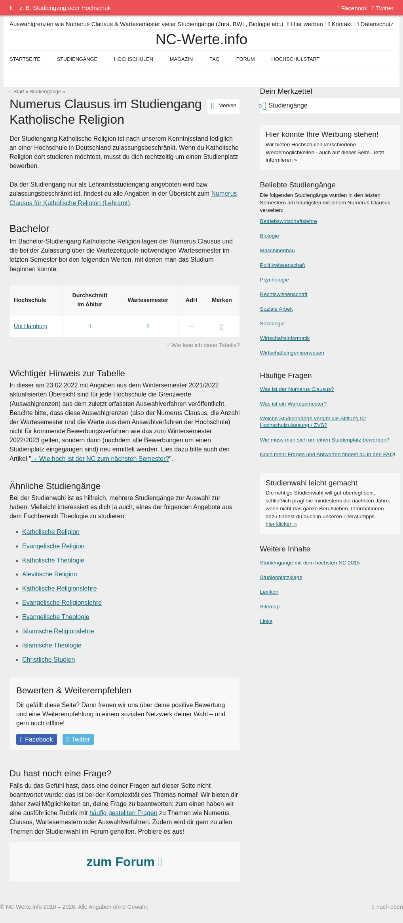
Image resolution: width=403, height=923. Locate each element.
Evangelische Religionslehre (62, 602)
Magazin (181, 59)
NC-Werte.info (201, 39)
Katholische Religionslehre (59, 588)
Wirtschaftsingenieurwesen (292, 353)
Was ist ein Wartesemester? (293, 404)
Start (18, 91)
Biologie (269, 236)
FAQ (214, 59)
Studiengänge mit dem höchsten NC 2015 (309, 563)
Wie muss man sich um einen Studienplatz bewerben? (324, 440)
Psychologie (274, 280)
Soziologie (272, 324)
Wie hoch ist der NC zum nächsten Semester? (104, 458)
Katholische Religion (51, 532)
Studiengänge (45, 91)
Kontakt (340, 24)
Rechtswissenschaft (283, 294)
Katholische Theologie (53, 560)
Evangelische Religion (53, 546)
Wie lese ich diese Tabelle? (205, 345)
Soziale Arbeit (276, 309)
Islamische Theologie (52, 645)
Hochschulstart (296, 59)
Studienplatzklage (281, 577)
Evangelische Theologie (55, 616)
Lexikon (269, 592)
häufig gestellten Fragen (123, 813)
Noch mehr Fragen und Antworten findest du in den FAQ (327, 454)
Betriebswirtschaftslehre (288, 221)
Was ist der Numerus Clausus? (297, 389)
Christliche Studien (48, 659)
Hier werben (305, 24)
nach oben (389, 907)
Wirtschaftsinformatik (285, 338)
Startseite (25, 59)
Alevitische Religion (49, 574)
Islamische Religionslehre (58, 631)
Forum (245, 59)
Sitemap (269, 607)
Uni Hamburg (31, 326)
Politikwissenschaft (282, 265)
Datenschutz (375, 24)
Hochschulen (133, 59)
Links (266, 621)
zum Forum (124, 862)
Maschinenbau (277, 250)
